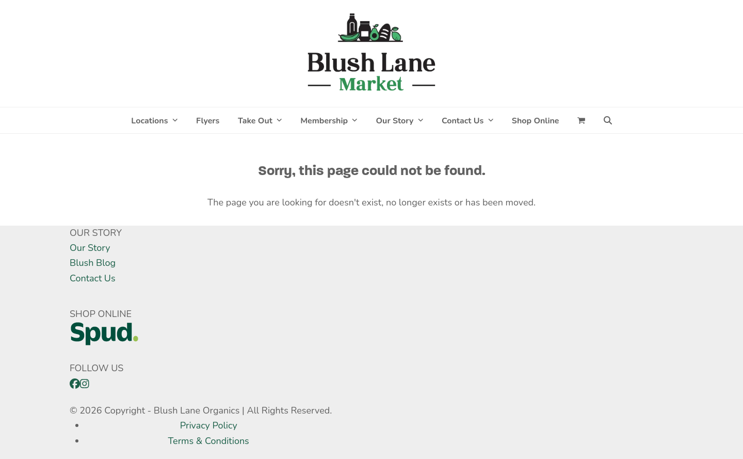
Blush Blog (93, 263)
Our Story (90, 248)
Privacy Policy (208, 425)
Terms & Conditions (208, 441)
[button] (581, 120)
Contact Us (93, 278)
